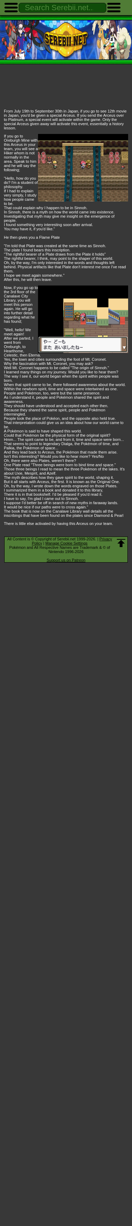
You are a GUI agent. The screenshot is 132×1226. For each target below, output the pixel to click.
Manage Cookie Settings (66, 543)
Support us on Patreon (65, 560)
